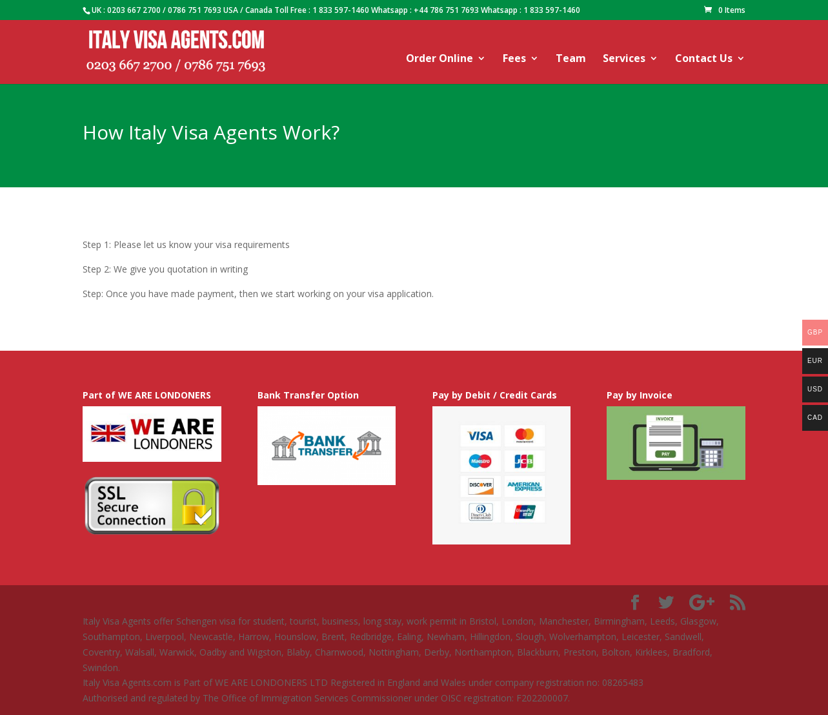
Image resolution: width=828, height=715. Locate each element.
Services (624, 59)
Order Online (439, 59)
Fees (514, 59)
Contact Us (703, 59)
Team (571, 59)
